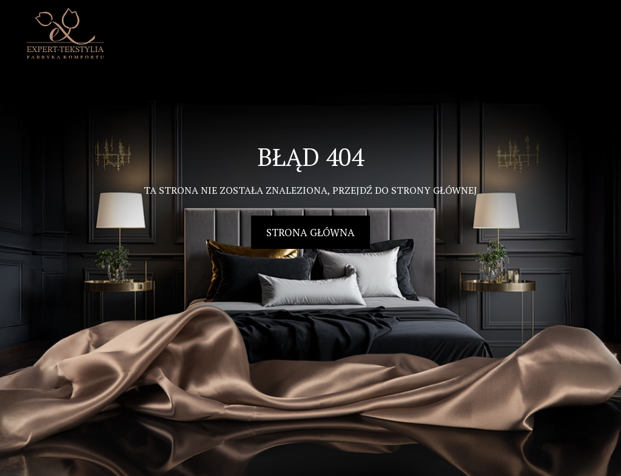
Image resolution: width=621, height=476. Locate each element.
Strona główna (310, 232)
